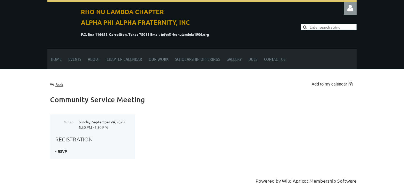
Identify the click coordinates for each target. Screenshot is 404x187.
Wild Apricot (295, 180)
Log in (350, 8)
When (69, 122)
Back (59, 84)
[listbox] (333, 84)
